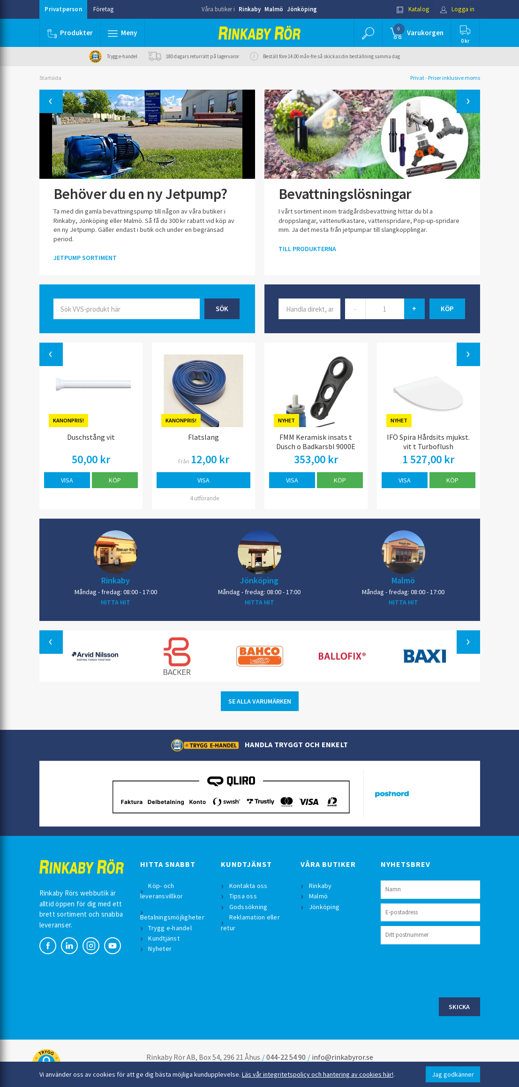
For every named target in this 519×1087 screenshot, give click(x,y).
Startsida (50, 77)
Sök (222, 308)
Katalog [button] (412, 9)
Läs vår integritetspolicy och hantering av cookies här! (317, 1074)
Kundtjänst (164, 938)
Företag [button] (103, 9)
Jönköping (302, 9)
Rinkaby (250, 9)
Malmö (273, 9)
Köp (115, 480)
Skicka (459, 1007)
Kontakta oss (248, 885)
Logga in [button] (457, 9)
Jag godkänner (453, 1074)
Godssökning (248, 907)
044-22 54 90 (286, 1057)
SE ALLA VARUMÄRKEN (259, 701)
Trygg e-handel (170, 928)
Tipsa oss (243, 896)
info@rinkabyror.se (342, 1057)
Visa (67, 480)
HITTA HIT (115, 602)
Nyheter (160, 948)
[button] (123, 33)
